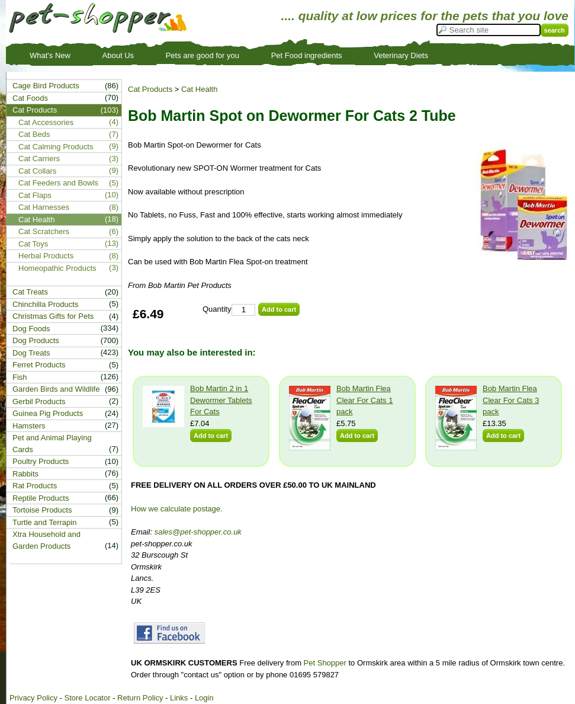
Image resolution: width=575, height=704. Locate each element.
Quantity (217, 309)
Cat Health (199, 89)
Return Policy (140, 697)
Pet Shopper (325, 662)
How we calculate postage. (177, 508)
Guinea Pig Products (47, 413)
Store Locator (87, 697)
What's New (50, 55)
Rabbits (25, 473)
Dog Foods (31, 328)
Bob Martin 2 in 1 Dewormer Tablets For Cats (221, 400)
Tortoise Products (42, 509)
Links (179, 697)
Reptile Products (40, 498)
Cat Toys (33, 243)
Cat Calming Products (55, 146)
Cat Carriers (39, 158)
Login (204, 697)
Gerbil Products (39, 401)
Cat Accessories (45, 122)
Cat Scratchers (43, 231)
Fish (19, 377)
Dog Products (35, 340)
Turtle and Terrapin (44, 522)
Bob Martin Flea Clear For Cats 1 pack (364, 400)
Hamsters (29, 425)
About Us (118, 55)
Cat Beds (34, 134)
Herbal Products (45, 255)
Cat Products (150, 89)
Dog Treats (31, 352)
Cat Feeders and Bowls (58, 182)
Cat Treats (30, 291)
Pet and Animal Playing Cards (52, 443)
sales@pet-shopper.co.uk (198, 531)
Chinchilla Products (45, 304)
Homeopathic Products (57, 268)
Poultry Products (40, 461)
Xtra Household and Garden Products (46, 540)
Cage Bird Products (45, 85)
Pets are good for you (202, 55)
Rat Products (34, 485)
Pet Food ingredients (306, 55)
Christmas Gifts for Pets (53, 316)
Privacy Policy (33, 697)
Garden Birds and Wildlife (55, 389)
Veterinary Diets (401, 55)
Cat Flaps (35, 195)
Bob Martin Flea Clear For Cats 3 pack (511, 400)
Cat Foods (30, 98)
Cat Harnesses (43, 207)
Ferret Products (39, 364)
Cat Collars (37, 171)
